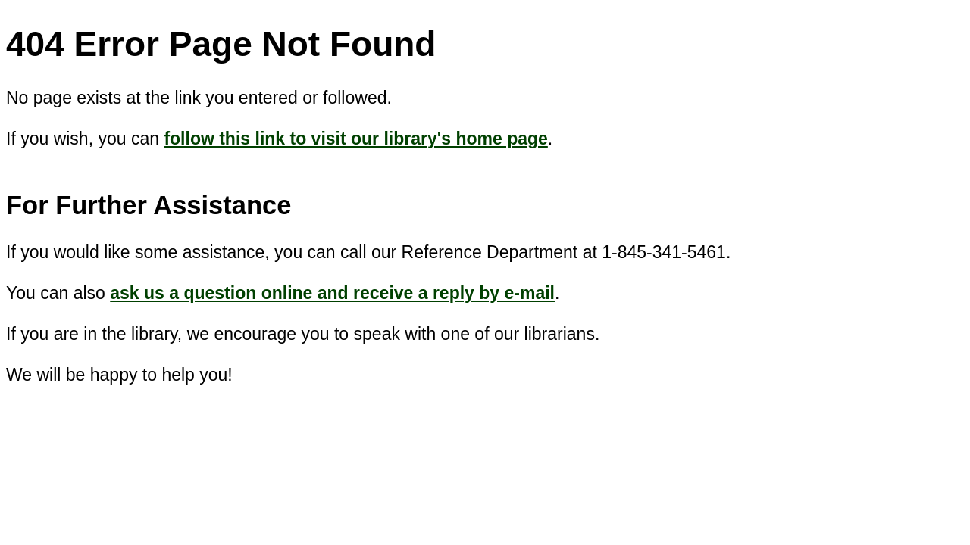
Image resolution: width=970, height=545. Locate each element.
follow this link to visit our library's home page (355, 138)
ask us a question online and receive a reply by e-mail (332, 293)
